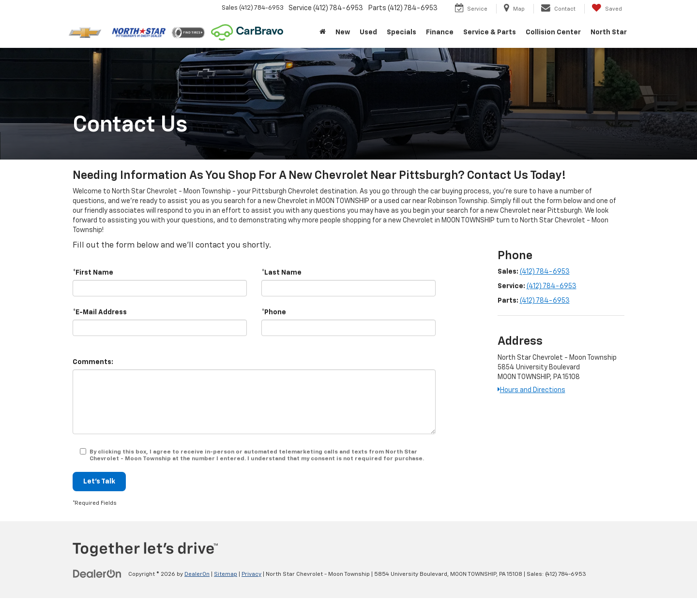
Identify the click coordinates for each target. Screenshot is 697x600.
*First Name (93, 272)
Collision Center (553, 32)
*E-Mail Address (100, 312)
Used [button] (368, 32)
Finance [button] (440, 32)
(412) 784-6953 (545, 271)
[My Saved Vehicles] (606, 9)
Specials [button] (401, 32)
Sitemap (225, 574)
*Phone (273, 312)
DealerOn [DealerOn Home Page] (197, 574)
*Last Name (281, 272)
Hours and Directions (531, 390)
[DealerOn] (97, 574)
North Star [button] (609, 32)
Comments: (93, 362)
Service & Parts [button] (489, 32)
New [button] (342, 32)
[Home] (323, 32)
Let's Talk (99, 481)
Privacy (251, 574)
